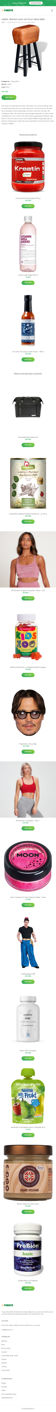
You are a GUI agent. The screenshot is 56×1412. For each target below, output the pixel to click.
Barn (3, 1345)
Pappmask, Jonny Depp (28, 744)
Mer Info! (9, 97)
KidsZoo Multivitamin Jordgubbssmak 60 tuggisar (28, 667)
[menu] (52, 10)
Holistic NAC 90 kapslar (28, 1051)
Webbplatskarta (6, 1398)
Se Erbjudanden (36, 3)
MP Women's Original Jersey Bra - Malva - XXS (28, 590)
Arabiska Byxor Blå (28, 974)
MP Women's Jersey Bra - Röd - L (28, 821)
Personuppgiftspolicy (8, 1394)
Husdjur (4, 1359)
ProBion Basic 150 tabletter (28, 1281)
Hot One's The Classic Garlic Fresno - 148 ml (28, 352)
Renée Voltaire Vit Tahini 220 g (28, 1204)
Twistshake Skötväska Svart (28, 437)
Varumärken (5, 1370)
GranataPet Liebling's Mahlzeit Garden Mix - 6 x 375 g (28, 514)
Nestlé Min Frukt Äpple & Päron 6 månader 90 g (28, 1127)
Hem (3, 22)
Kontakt (4, 1387)
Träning (12, 81)
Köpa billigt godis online (9, 1356)
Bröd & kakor (6, 1348)
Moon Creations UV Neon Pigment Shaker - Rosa (28, 897)
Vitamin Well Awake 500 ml (28, 275)
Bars (17, 81)
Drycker (4, 1352)
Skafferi (4, 1363)
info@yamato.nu (7, 1330)
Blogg (3, 1383)
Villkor (3, 1390)
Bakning (4, 1341)
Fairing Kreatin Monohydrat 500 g (28, 198)
